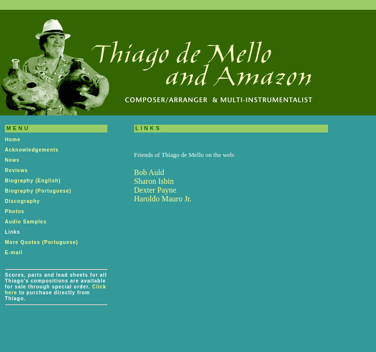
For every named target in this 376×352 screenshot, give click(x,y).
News (12, 160)
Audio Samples (26, 221)
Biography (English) (33, 180)
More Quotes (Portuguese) (41, 242)
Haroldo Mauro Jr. (163, 199)
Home (13, 139)
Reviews (16, 170)
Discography (22, 201)
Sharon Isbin (154, 181)
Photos (14, 211)
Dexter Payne (155, 190)
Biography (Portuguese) (38, 191)
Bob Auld (149, 172)
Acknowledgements (32, 150)
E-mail (14, 252)
